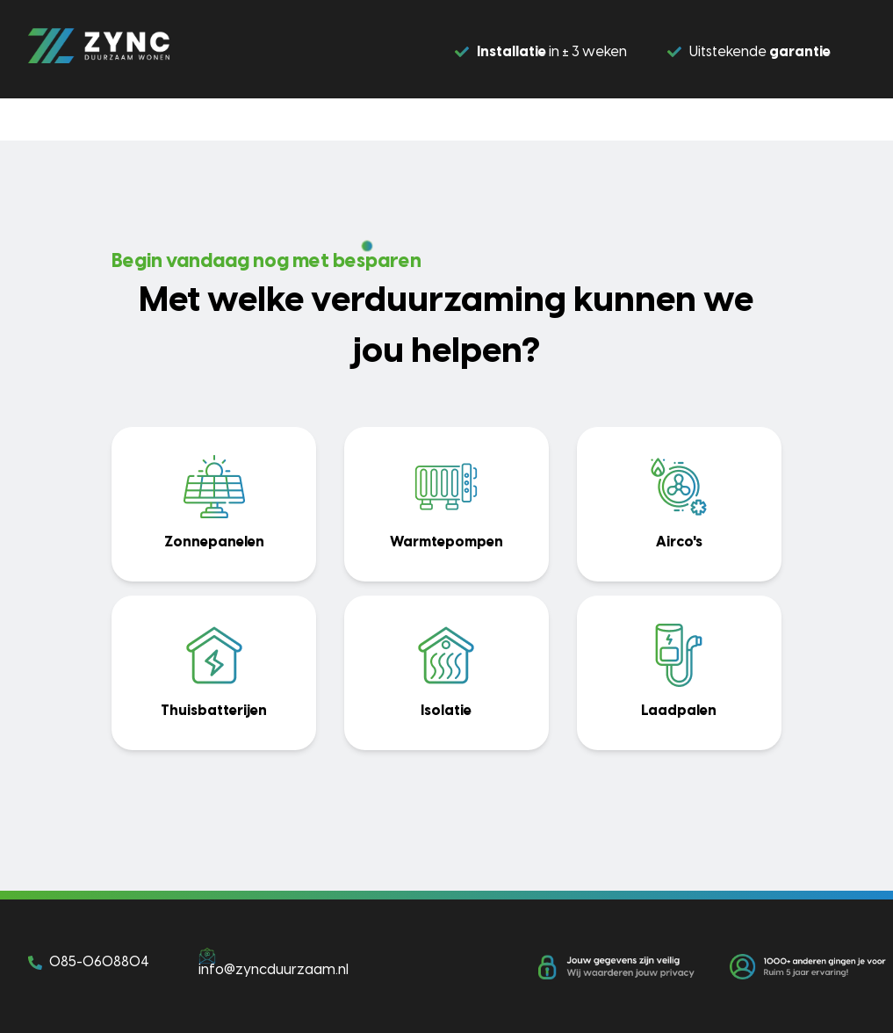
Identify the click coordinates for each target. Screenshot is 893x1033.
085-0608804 (99, 962)
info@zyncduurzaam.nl (273, 970)
